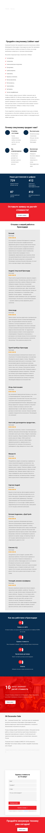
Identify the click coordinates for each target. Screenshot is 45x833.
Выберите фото (14, 800)
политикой (26, 808)
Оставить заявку (22, 215)
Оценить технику (22, 805)
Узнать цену (11, 699)
